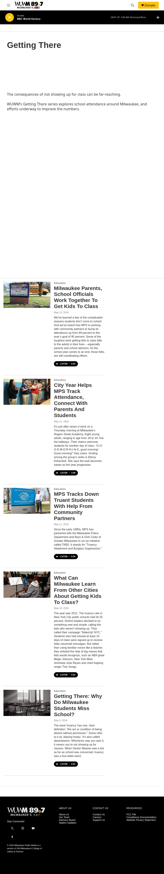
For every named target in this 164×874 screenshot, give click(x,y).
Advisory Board (67, 820)
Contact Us (99, 814)
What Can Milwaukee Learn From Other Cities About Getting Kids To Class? (77, 590)
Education (60, 283)
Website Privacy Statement (141, 820)
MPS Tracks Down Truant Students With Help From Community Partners (76, 506)
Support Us (99, 820)
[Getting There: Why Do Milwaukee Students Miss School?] (26, 703)
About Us (64, 814)
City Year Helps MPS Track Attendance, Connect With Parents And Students (73, 400)
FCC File (131, 814)
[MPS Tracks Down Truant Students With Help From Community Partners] (26, 501)
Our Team (64, 817)
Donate (150, 5)
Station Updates (67, 823)
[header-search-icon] (132, 5)
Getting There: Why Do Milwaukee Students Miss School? (78, 705)
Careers (97, 817)
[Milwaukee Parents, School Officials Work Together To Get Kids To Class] (26, 295)
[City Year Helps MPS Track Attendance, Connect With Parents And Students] (26, 392)
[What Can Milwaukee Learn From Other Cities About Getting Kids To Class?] (26, 584)
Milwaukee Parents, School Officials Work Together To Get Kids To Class (78, 297)
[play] (9, 17)
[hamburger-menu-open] (8, 5)
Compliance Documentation (141, 817)
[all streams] (159, 17)
